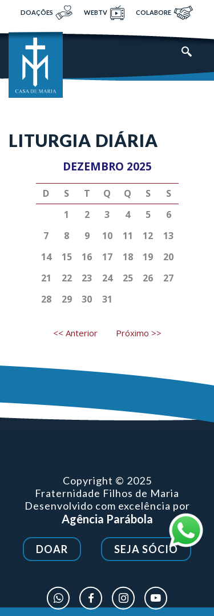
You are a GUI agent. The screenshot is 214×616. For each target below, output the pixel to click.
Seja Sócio (146, 552)
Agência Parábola (107, 524)
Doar (52, 552)
